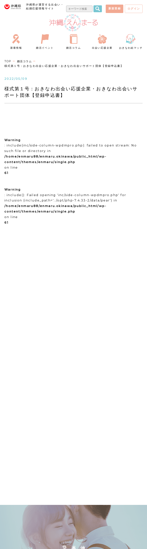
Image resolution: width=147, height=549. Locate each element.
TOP (8, 61)
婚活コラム (25, 61)
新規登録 (114, 8)
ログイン (134, 8)
